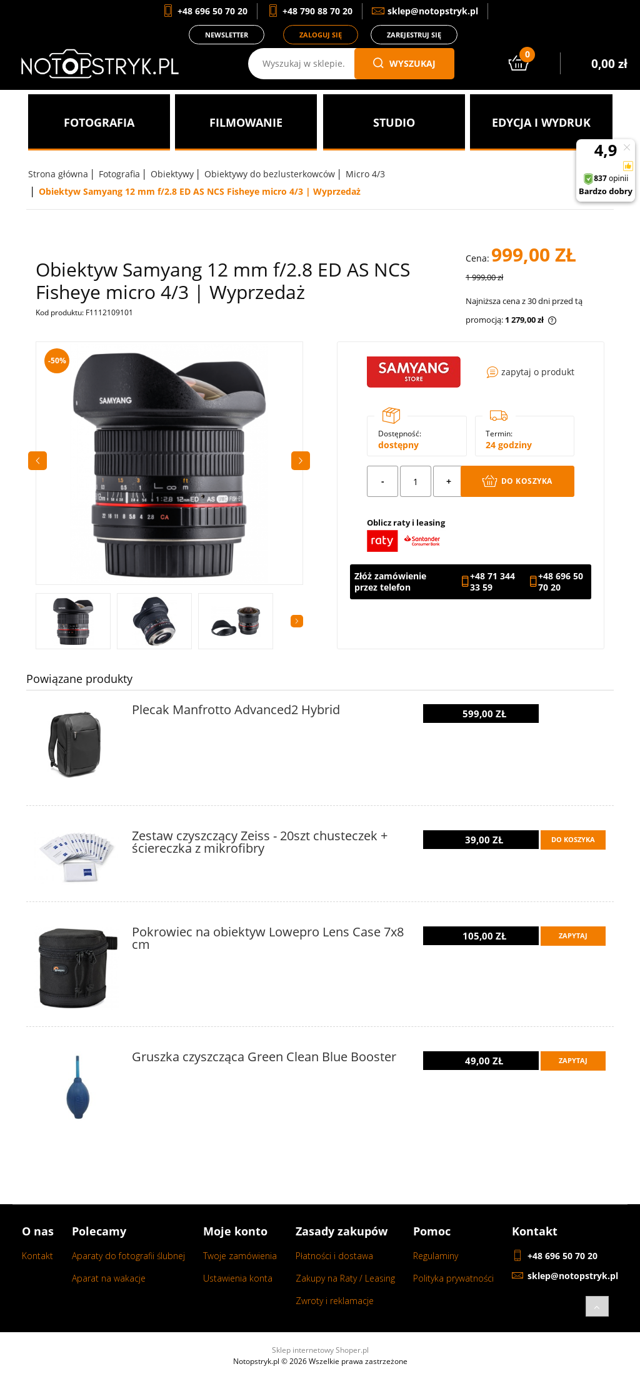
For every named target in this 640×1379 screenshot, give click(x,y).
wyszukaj (404, 63)
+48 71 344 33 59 (492, 582)
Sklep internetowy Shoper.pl (320, 1350)
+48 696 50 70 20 (560, 582)
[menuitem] (99, 122)
